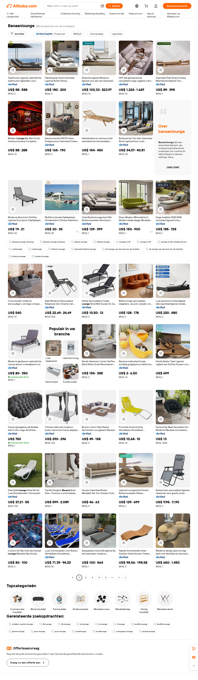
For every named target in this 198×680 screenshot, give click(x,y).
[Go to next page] (125, 578)
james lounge (16, 631)
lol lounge (83, 624)
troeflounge (79, 631)
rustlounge (15, 249)
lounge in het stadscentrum (172, 242)
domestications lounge (83, 249)
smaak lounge (147, 631)
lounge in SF (123, 242)
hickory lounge (17, 256)
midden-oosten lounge (21, 624)
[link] (193, 648)
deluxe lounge (79, 242)
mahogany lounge (123, 631)
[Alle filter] (17, 34)
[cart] (146, 6)
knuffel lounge (139, 624)
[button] (102, 6)
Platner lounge (56, 249)
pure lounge (38, 631)
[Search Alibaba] (72, 6)
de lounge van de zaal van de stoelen (120, 249)
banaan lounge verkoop (21, 242)
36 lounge (45, 624)
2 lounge (119, 624)
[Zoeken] (114, 6)
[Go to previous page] (73, 578)
